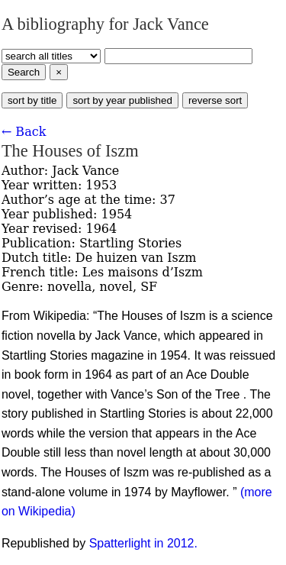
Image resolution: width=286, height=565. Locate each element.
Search (24, 72)
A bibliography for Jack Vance (105, 24)
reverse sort (215, 100)
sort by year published (122, 100)
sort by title (32, 100)
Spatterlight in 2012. (143, 543)
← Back (24, 131)
